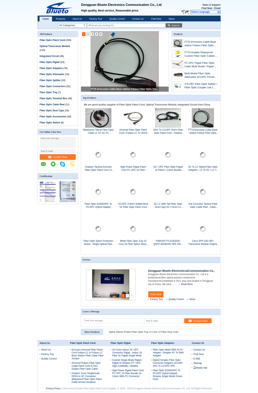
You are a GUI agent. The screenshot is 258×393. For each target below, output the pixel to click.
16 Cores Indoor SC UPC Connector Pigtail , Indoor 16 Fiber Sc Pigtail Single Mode (127, 352)
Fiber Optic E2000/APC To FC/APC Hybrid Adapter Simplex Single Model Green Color (98, 206)
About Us (77, 19)
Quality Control (117, 19)
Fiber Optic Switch (50, 122)
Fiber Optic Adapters (51, 68)
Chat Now (206, 8)
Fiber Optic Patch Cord (52, 40)
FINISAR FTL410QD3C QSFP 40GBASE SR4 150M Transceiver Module (168, 243)
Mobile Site (200, 367)
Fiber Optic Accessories (53, 116)
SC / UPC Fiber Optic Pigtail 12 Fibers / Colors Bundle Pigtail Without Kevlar (168, 169)
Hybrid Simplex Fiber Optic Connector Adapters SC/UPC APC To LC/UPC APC (168, 363)
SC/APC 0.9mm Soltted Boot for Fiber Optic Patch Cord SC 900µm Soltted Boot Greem (133, 206)
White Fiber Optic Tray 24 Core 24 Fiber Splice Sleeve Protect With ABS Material (133, 243)
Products (60, 19)
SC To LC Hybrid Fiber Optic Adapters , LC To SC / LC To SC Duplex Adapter (202, 169)
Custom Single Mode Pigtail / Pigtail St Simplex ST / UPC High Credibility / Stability (127, 363)
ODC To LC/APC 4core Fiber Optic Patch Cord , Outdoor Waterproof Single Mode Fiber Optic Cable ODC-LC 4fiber (168, 131)
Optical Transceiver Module (55, 46)
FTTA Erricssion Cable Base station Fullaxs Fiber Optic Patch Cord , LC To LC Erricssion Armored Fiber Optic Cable (125, 89)
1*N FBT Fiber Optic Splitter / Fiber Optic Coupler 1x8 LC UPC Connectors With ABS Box (200, 86)
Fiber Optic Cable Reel (52, 104)
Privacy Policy (53, 388)
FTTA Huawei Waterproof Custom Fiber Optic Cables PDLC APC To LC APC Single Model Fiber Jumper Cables (199, 54)
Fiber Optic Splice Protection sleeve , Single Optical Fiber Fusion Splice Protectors (98, 243)
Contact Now (57, 157)
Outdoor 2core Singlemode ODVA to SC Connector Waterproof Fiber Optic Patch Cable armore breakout (87, 377)
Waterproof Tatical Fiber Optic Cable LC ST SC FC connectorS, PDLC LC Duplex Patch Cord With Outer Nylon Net (98, 131)
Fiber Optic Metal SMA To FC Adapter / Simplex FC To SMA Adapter (168, 352)
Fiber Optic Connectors (53, 86)
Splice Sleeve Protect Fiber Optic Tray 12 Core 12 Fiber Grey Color (144, 332)
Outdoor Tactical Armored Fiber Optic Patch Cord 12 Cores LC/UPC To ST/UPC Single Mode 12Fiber (98, 169)
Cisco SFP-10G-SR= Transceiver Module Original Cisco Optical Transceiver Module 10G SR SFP (202, 243)
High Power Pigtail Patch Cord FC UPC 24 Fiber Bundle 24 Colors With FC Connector (133, 169)
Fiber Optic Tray (48, 92)
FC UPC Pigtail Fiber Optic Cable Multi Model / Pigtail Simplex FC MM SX (199, 65)
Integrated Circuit (49, 56)
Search (175, 25)
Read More (187, 284)
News (171, 19)
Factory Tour (95, 19)
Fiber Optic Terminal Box (53, 98)
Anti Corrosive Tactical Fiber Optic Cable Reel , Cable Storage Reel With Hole (202, 206)
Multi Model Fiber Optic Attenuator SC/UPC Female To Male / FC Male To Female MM (200, 75)
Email (217, 8)
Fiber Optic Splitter (50, 80)
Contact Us (138, 19)
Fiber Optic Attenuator (52, 74)
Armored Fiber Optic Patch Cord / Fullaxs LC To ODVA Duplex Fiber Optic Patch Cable (133, 131)
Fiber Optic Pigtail (50, 62)
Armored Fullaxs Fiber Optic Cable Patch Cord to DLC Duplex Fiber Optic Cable (86, 366)
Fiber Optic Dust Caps (52, 110)
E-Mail (196, 358)
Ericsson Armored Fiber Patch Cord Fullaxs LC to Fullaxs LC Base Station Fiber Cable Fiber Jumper (88, 354)
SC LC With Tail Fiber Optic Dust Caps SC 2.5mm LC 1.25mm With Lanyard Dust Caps (168, 206)
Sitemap (197, 363)
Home (46, 19)
